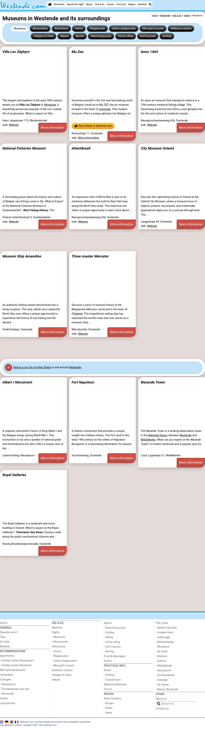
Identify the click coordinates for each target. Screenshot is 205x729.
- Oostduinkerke (165, 675)
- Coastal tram (112, 679)
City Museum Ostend (157, 148)
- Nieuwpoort (8, 684)
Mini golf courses (152, 28)
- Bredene (161, 656)
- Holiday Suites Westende (16, 665)
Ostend (78, 313)
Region (132, 4)
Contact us (162, 708)
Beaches (57, 627)
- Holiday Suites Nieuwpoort (17, 660)
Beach (89, 4)
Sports (80, 36)
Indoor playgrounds (123, 28)
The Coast (162, 623)
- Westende (7, 693)
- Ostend (161, 661)
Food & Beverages (115, 656)
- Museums (58, 637)
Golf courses (148, 36)
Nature (64, 36)
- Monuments (60, 641)
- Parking (109, 675)
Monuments (40, 28)
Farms (79, 28)
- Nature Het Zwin (166, 627)
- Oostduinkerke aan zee (14, 689)
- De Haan (162, 651)
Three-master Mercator (90, 256)
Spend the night (75, 4)
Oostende (105, 109)
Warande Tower (153, 382)
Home (3, 623)
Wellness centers (181, 28)
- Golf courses (112, 646)
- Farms (56, 651)
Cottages (5, 679)
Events (110, 4)
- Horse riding (112, 642)
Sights (56, 632)
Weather (142, 4)
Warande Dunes (157, 435)
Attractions (61, 28)
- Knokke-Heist (164, 632)
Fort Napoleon (83, 382)
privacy (18, 725)
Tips (2, 637)
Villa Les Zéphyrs (16, 52)
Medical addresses (115, 684)
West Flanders (112, 698)
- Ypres (108, 712)
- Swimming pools (115, 627)
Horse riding (125, 36)
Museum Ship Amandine (21, 256)
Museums (20, 28)
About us (161, 698)
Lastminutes (7, 703)
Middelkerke (148, 439)
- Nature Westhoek (167, 689)
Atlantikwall (81, 148)
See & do (100, 4)
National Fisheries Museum (24, 148)
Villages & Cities (43, 36)
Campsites (6, 674)
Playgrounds (97, 28)
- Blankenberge (165, 642)
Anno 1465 (149, 52)
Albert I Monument (17, 382)
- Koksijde (162, 680)
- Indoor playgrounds (64, 660)
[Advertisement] (102, 240)
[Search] (150, 4)
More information (52, 127)
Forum (108, 689)
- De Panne (162, 684)
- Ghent (108, 708)
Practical (121, 4)
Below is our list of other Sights (32, 367)
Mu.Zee (77, 52)
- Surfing (109, 651)
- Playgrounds (60, 656)
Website (14, 125)
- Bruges (109, 703)
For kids (5, 641)
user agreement (6, 725)
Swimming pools (101, 36)
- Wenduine (162, 646)
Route (107, 670)
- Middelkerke (164, 665)
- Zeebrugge (163, 637)
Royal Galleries (14, 475)
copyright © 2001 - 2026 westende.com (39, 725)
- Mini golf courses (63, 665)
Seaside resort (8, 632)
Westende (59, 4)
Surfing (167, 36)
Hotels (4, 698)
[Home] (49, 4)
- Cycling (109, 632)
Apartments (7, 655)
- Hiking (108, 637)
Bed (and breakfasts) (12, 670)
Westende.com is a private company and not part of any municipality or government (55, 722)
